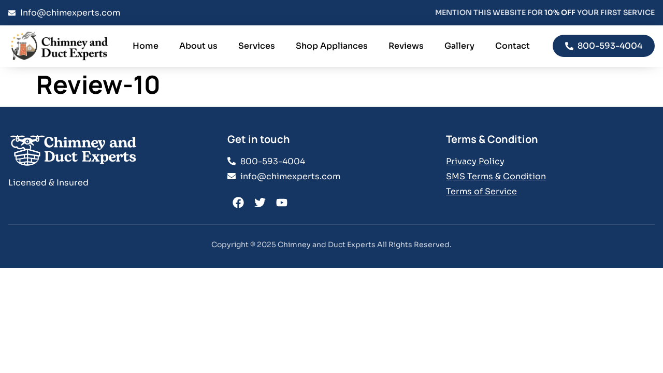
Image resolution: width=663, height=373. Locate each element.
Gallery (459, 45)
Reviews (406, 45)
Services (256, 45)
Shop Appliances (332, 45)
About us (198, 45)
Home (145, 45)
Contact (512, 45)
